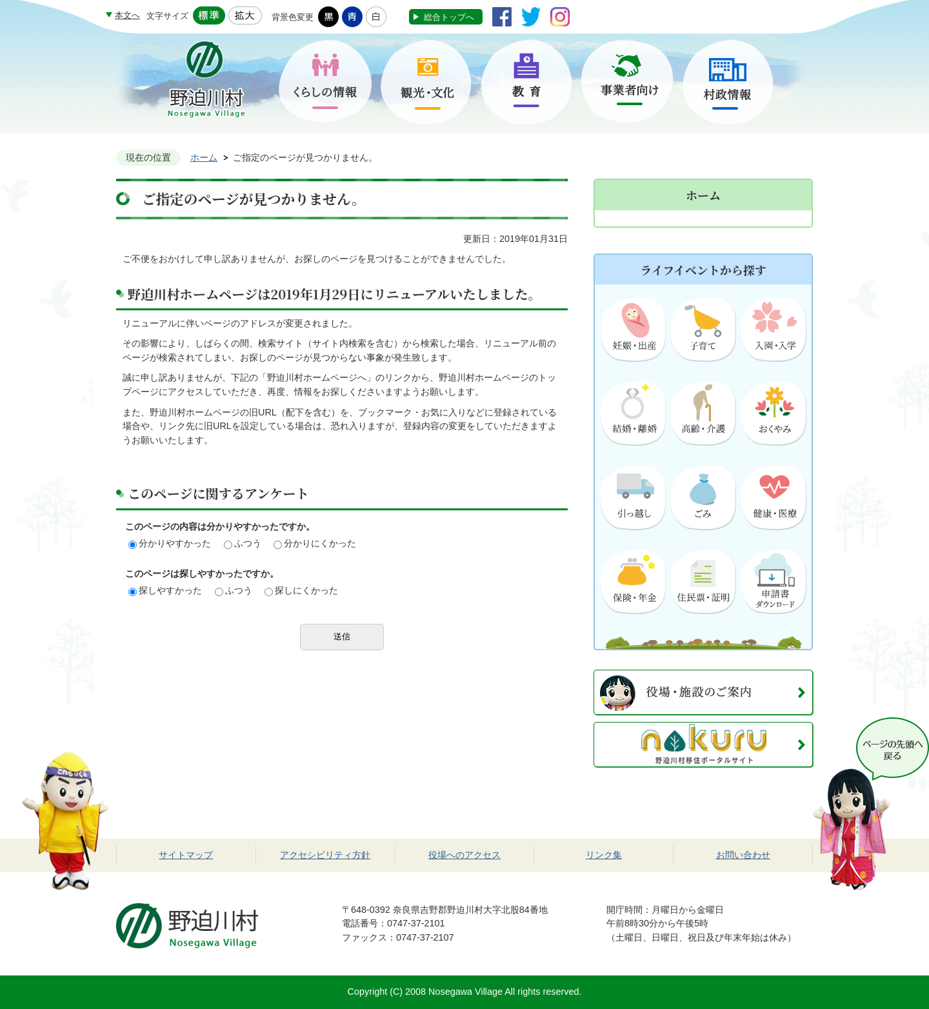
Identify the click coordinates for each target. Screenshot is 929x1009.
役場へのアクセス (464, 855)
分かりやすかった (169, 543)
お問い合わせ (743, 855)
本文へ (127, 15)
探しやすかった (165, 590)
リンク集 (604, 855)
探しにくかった (301, 590)
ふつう (242, 543)
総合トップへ (449, 17)
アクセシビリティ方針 (325, 855)
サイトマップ (186, 855)
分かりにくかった (315, 543)
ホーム (203, 157)
